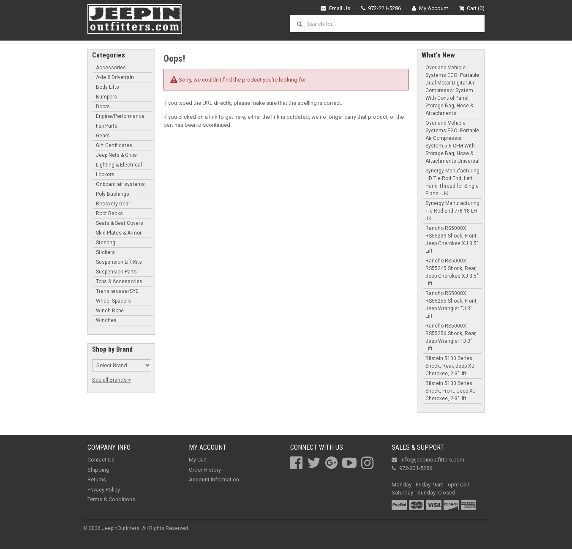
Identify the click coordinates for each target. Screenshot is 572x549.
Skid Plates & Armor (119, 233)
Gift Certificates (114, 145)
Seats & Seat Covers (119, 223)
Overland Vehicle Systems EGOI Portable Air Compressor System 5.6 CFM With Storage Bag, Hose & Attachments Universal (452, 142)
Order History (205, 470)
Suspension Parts (116, 272)
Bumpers (106, 97)
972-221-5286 (381, 8)
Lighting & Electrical (119, 165)
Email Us (335, 8)
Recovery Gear (113, 204)
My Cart (198, 459)
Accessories (111, 68)
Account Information (214, 479)
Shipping (98, 470)
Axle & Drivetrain (115, 77)
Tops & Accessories (119, 281)
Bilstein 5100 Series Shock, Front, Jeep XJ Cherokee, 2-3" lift (450, 391)
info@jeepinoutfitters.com (428, 459)
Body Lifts (107, 87)
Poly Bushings (112, 194)
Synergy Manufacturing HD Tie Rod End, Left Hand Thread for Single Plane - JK (452, 182)
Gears (103, 136)
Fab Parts (106, 126)
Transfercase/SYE (117, 291)
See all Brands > (111, 380)
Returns (96, 479)
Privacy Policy (103, 489)
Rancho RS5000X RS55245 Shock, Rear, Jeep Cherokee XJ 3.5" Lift (451, 272)
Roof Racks (109, 213)
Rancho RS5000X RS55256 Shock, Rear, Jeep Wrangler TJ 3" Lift (451, 337)
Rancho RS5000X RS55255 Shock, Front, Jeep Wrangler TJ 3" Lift (451, 304)
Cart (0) (472, 8)
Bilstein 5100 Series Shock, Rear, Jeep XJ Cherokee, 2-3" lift (449, 366)
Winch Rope (110, 311)
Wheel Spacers (113, 301)
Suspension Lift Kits (119, 262)
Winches (106, 320)
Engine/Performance (120, 116)
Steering (105, 243)
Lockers (105, 175)
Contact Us (100, 459)
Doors (103, 106)
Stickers (105, 252)
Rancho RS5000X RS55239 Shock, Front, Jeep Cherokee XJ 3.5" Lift (451, 239)
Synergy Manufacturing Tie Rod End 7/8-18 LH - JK (452, 210)
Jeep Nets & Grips (116, 155)
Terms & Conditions (111, 499)
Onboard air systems (120, 184)
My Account (430, 8)
